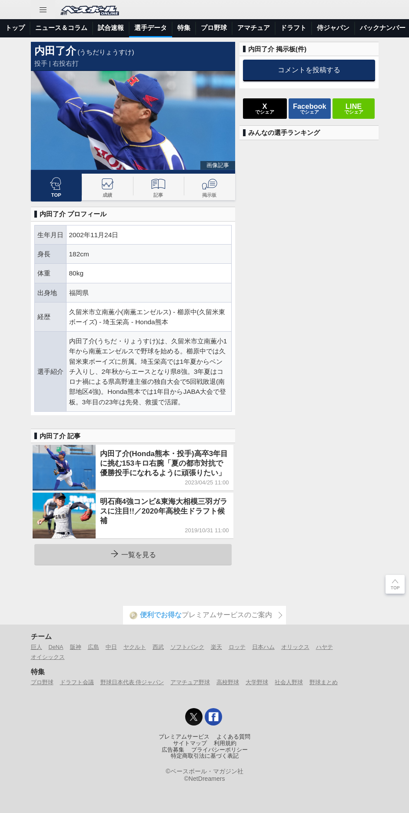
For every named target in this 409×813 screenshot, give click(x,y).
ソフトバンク (187, 647)
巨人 (36, 647)
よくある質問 (233, 737)
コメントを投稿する (309, 70)
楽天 (216, 647)
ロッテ (237, 647)
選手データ (150, 27)
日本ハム (263, 647)
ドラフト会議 (77, 682)
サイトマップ (190, 743)
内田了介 (55, 51)
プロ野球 (214, 27)
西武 (158, 647)
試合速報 (111, 27)
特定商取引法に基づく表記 (205, 756)
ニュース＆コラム (61, 27)
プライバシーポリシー (219, 750)
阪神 (75, 647)
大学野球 (257, 682)
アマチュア (253, 27)
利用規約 (225, 743)
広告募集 (173, 750)
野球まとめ (323, 682)
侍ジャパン (333, 27)
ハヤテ (324, 647)
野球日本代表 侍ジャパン (132, 682)
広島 (93, 647)
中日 (111, 647)
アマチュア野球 (190, 682)
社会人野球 (289, 682)
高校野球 (227, 682)
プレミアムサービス (184, 737)
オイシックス (48, 657)
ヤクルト (134, 647)
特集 (183, 27)
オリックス (295, 647)
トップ (15, 27)
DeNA (56, 647)
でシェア (264, 108)
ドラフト (293, 27)
